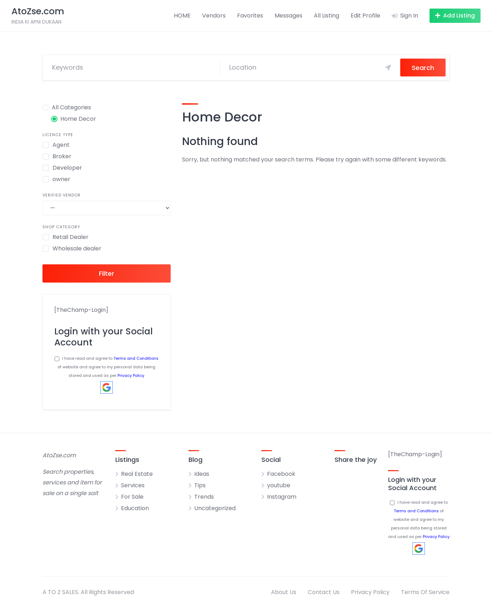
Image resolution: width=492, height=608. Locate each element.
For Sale (132, 497)
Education (135, 508)
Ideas (201, 474)
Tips (200, 485)
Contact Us (324, 592)
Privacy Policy (130, 375)
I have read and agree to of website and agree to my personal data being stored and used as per (107, 366)
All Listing (326, 15)
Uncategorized (215, 508)
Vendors (214, 15)
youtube (278, 485)
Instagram (281, 497)
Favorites (250, 15)
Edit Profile (365, 15)
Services (133, 485)
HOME (182, 15)
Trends (204, 497)
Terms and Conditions (136, 358)
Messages (288, 15)
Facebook (281, 474)
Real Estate (137, 474)
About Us (283, 592)
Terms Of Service (425, 592)
